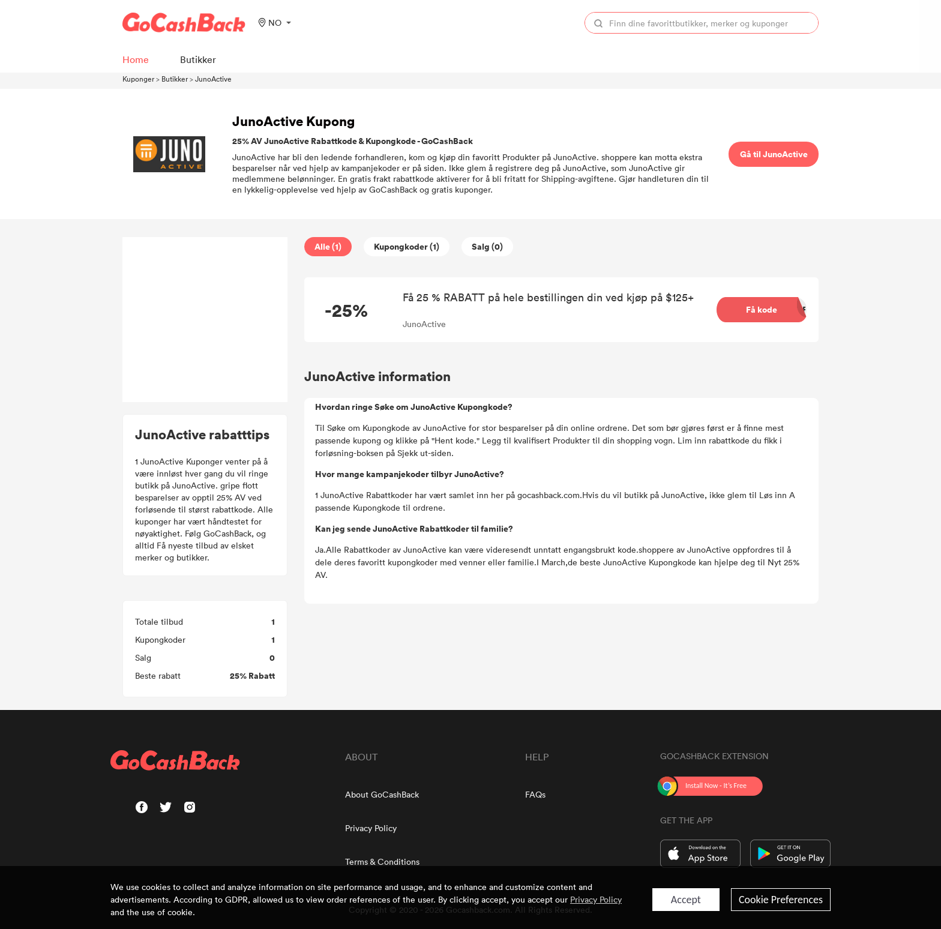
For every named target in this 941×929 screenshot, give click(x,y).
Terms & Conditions (382, 861)
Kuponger (138, 78)
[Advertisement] (205, 320)
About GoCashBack (382, 794)
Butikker (174, 78)
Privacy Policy (371, 828)
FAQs (535, 794)
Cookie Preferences (781, 899)
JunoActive (213, 78)
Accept (686, 899)
